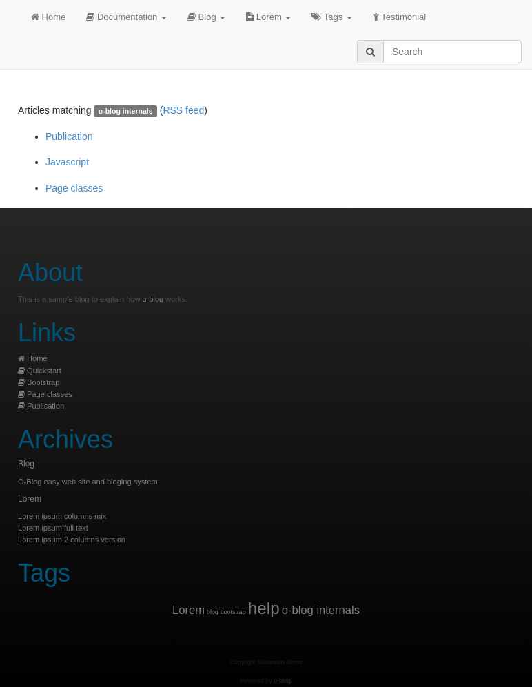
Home (48, 17)
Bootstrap (38, 382)
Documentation (126, 17)
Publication (69, 136)
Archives (65, 439)
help (264, 608)
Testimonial (399, 17)
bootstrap (233, 611)
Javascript (67, 161)
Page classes (74, 188)
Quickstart (39, 371)
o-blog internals (321, 610)
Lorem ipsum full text (53, 528)
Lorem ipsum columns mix (62, 516)
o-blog (153, 299)
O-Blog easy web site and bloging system (88, 482)
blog (212, 611)
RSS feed (183, 110)
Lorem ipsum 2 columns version (71, 539)
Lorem (268, 17)
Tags (331, 17)
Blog (206, 17)
